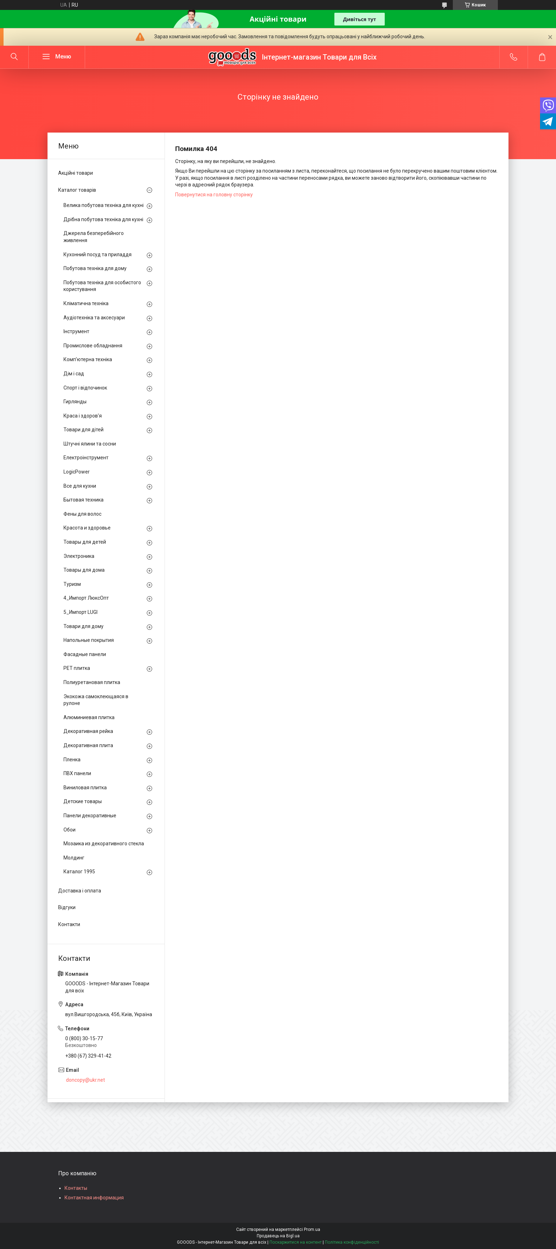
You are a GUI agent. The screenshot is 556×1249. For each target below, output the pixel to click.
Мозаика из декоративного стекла (103, 843)
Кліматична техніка (86, 303)
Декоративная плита (88, 745)
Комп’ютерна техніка (87, 359)
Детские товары (82, 801)
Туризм (72, 584)
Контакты (76, 1188)
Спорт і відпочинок (85, 388)
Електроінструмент (86, 457)
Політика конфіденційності (352, 1242)
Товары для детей (84, 542)
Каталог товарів (77, 190)
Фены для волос (82, 514)
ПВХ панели (77, 773)
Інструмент (76, 331)
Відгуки (67, 907)
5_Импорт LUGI (80, 612)
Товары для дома (84, 570)
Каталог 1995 (79, 871)
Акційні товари (75, 173)
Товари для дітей (83, 429)
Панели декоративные (89, 815)
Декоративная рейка (88, 731)
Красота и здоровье (87, 528)
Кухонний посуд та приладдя (97, 254)
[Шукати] (14, 57)
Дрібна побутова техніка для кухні (103, 219)
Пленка (71, 759)
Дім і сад (73, 373)
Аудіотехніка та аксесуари (94, 317)
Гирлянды (75, 401)
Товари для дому (83, 626)
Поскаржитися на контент (295, 1242)
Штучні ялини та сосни (89, 444)
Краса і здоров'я (82, 416)
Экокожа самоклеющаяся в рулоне (95, 700)
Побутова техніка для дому (95, 268)
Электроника (78, 556)
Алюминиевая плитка (89, 717)
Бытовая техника (83, 500)
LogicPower (76, 472)
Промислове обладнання (92, 345)
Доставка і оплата (79, 891)
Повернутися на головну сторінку (214, 194)
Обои (69, 830)
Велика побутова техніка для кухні (103, 205)
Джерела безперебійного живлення (93, 236)
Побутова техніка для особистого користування (102, 286)
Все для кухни (79, 486)
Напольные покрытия (88, 640)
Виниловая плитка (85, 787)
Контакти (69, 924)
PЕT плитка (76, 668)
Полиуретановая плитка (91, 682)
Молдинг (73, 858)
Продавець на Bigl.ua (278, 1235)
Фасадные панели (84, 654)
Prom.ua (312, 1229)
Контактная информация (94, 1197)
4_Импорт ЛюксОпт (86, 598)
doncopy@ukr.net (85, 1080)
